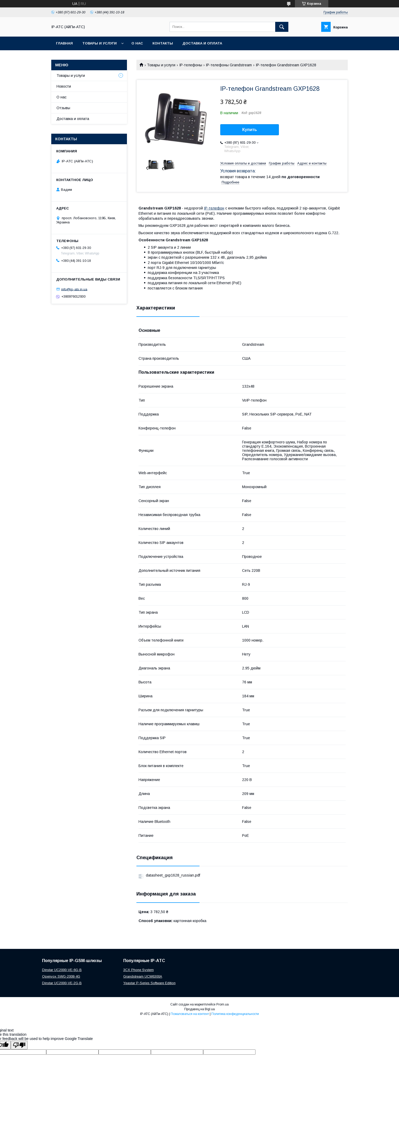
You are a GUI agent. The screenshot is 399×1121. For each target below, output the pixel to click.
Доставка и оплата (202, 43)
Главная (64, 43)
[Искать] (281, 27)
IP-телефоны (190, 65)
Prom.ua (222, 1004)
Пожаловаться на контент (190, 1014)
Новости (64, 86)
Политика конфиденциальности (235, 1014)
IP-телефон (214, 208)
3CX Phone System (138, 970)
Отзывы (63, 108)
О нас (137, 43)
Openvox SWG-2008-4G (61, 976)
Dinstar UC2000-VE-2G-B (62, 983)
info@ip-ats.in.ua (74, 289)
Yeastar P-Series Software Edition (149, 983)
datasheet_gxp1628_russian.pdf (173, 875)
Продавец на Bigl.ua (199, 1009)
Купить (249, 129)
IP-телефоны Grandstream (229, 65)
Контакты (162, 43)
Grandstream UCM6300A (142, 976)
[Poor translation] (19, 1045)
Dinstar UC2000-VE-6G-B (62, 970)
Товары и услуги (99, 43)
